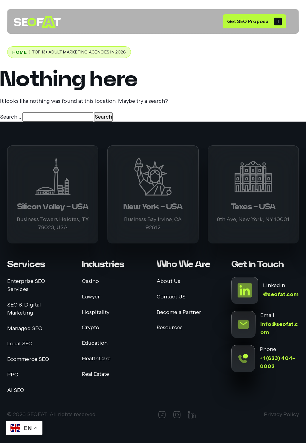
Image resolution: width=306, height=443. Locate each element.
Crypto (91, 327)
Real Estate (95, 374)
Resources (170, 327)
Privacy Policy (281, 414)
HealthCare (96, 358)
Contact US (171, 296)
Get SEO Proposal (248, 21)
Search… (10, 117)
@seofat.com (281, 294)
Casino (90, 281)
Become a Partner (179, 312)
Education (95, 343)
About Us (168, 281)
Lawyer (91, 296)
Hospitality (95, 312)
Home (19, 52)
